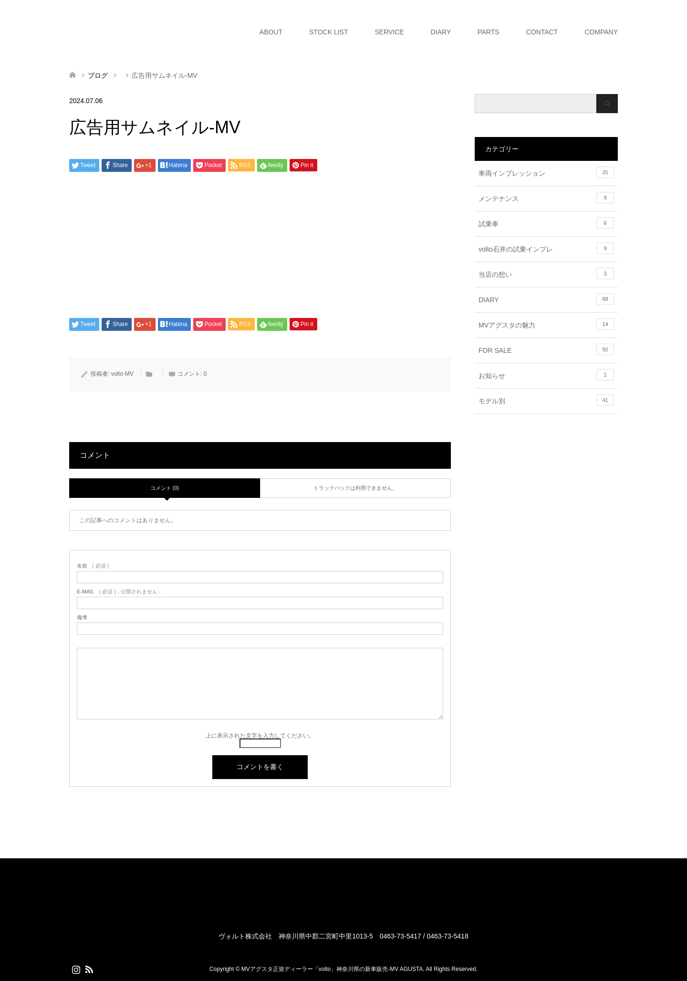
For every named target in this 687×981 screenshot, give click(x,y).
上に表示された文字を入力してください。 (260, 735)
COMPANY (601, 32)
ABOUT (271, 32)
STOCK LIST (328, 32)
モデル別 (546, 400)
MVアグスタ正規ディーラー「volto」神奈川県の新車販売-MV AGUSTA (332, 969)
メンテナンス (546, 197)
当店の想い (546, 273)
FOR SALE (546, 349)
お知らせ (546, 374)
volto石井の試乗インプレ (546, 248)
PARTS (488, 32)
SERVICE (389, 32)
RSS (88, 968)
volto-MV (122, 373)
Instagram (76, 968)
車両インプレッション (546, 172)
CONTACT (542, 32)
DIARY (441, 32)
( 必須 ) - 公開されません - (119, 591)
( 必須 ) (93, 566)
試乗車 (546, 223)
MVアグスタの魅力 (546, 324)
